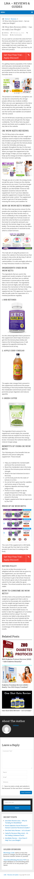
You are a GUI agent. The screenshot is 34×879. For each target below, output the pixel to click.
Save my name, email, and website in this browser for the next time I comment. (16, 787)
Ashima (6, 33)
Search (17, 808)
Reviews (14, 19)
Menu (3, 12)
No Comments (17, 35)
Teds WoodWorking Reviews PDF (14, 860)
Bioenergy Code (8, 853)
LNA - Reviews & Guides (11, 875)
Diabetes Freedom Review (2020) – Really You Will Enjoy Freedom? (15, 686)
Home (7, 19)
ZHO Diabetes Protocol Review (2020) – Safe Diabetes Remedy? (16, 660)
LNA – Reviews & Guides (17, 4)
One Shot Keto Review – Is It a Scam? (16, 710)
